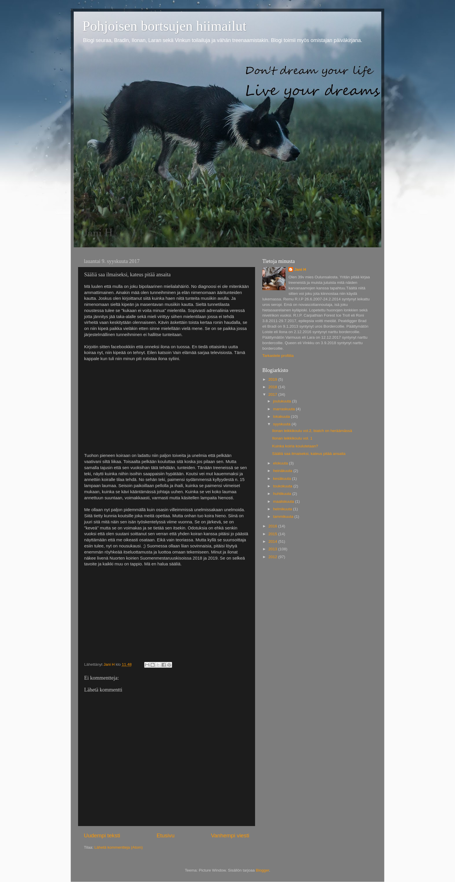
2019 (273, 379)
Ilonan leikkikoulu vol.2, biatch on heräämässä (312, 431)
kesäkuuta (282, 478)
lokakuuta (282, 416)
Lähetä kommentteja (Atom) (118, 847)
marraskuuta (284, 409)
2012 (273, 557)
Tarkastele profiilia (278, 355)
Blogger (262, 870)
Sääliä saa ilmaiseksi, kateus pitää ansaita (309, 453)
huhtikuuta (282, 493)
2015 (273, 534)
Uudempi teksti (102, 835)
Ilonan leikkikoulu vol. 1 (292, 438)
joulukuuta (282, 401)
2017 (273, 394)
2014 (273, 541)
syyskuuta (282, 424)
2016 (273, 526)
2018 (273, 387)
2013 (273, 549)
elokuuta (281, 463)
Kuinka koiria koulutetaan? (295, 446)
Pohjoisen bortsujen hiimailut (164, 26)
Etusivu (166, 835)
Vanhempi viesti (230, 835)
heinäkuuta (283, 471)
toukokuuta (283, 486)
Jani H (300, 269)
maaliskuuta (284, 501)
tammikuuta (284, 516)
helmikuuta (283, 509)
